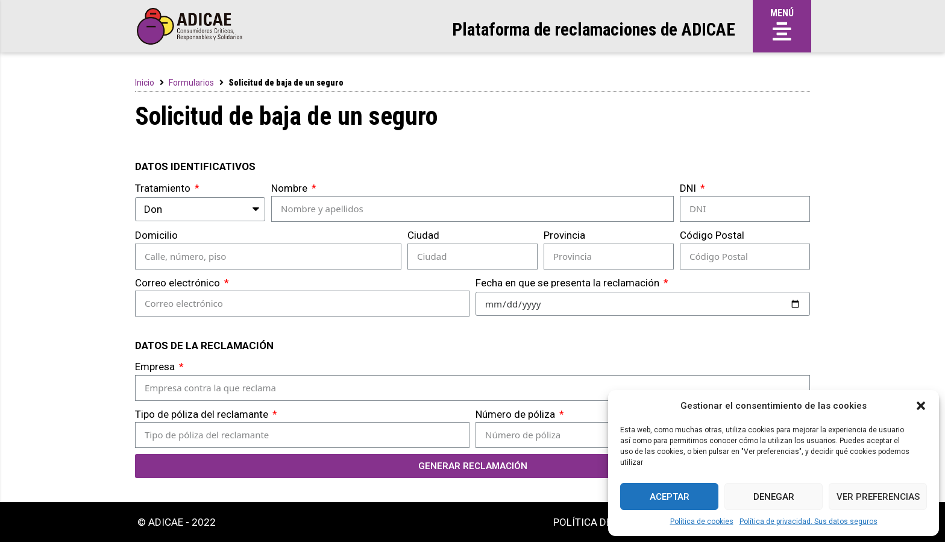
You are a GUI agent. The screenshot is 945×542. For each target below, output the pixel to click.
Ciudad (423, 235)
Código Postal (712, 235)
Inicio (144, 82)
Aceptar (669, 496)
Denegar (773, 496)
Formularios (191, 82)
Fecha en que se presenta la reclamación (569, 283)
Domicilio (156, 235)
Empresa (156, 367)
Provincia (564, 235)
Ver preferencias (878, 496)
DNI (689, 188)
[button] (921, 406)
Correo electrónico (178, 283)
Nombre (290, 188)
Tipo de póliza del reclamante (203, 414)
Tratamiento (164, 188)
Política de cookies (701, 521)
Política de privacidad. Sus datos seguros (808, 521)
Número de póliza (516, 414)
